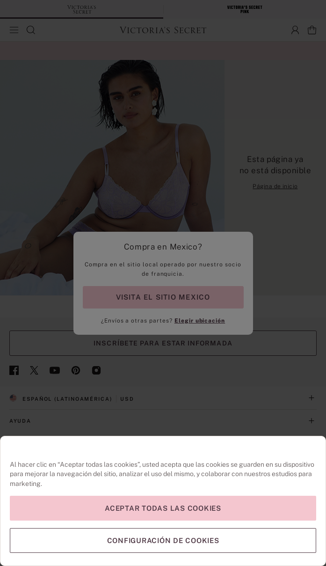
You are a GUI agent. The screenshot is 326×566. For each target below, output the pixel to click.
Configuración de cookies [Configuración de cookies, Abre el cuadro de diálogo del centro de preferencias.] (163, 540)
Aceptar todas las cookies (163, 508)
